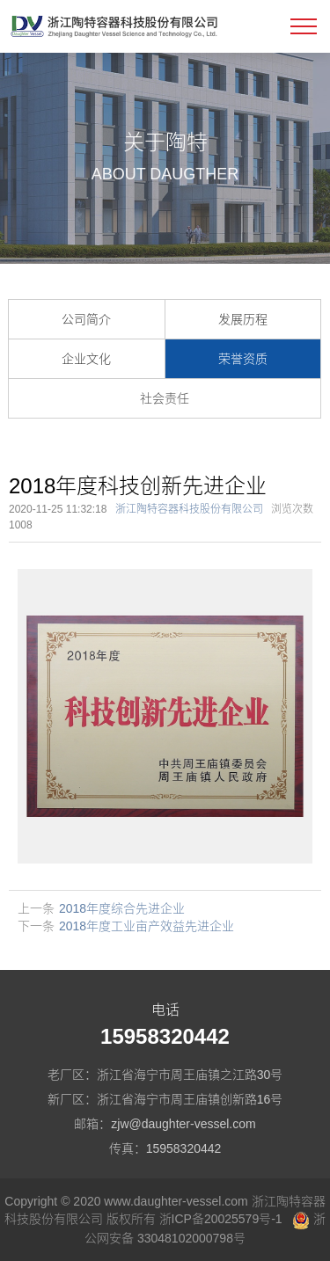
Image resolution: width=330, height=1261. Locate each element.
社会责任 (164, 398)
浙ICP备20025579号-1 (220, 1219)
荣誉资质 (243, 359)
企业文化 (86, 359)
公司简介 (86, 319)
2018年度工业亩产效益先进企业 (146, 926)
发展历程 (243, 319)
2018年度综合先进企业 (122, 908)
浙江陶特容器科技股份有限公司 (189, 509)
